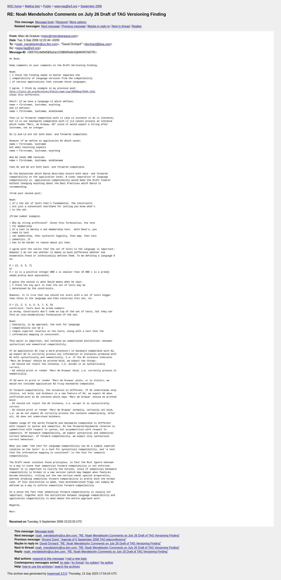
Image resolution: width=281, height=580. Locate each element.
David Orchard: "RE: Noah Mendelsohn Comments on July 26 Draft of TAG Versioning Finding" (100, 543)
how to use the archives (37, 566)
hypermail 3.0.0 (57, 573)
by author (107, 562)
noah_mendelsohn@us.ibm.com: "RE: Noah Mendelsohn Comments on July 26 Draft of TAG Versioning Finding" (108, 535)
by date (64, 562)
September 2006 (91, 6)
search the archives (67, 566)
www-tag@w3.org (65, 6)
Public (47, 6)
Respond (62, 22)
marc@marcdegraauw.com (59, 36)
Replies (136, 26)
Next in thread (121, 26)
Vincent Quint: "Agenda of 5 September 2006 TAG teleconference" (83, 539)
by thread (78, 562)
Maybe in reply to (99, 26)
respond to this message (48, 558)
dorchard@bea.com (97, 44)
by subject (92, 562)
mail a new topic (76, 558)
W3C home (14, 6)
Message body (44, 22)
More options (78, 22)
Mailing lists (32, 6)
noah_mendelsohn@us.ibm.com (37, 44)
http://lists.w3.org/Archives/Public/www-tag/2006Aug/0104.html (52, 91)
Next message (50, 26)
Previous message (74, 26)
